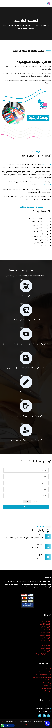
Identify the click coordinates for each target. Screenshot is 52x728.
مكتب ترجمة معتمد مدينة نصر (42, 677)
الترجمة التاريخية (45, 624)
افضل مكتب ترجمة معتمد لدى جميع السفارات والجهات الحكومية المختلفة (27, 25)
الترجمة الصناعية (45, 635)
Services (31, 28)
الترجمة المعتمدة (45, 651)
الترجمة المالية (45, 648)
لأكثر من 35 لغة (46, 184)
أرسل (26, 507)
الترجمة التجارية (45, 627)
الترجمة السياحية (45, 632)
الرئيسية (48, 669)
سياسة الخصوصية (45, 688)
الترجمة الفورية (45, 645)
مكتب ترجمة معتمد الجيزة (43, 674)
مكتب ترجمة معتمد (45, 672)
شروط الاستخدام (46, 691)
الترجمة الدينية (45, 630)
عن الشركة (47, 680)
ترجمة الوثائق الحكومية (43, 654)
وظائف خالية (47, 683)
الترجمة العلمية (45, 638)
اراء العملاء (47, 685)
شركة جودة (47, 164)
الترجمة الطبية (45, 641)
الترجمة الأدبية (46, 621)
